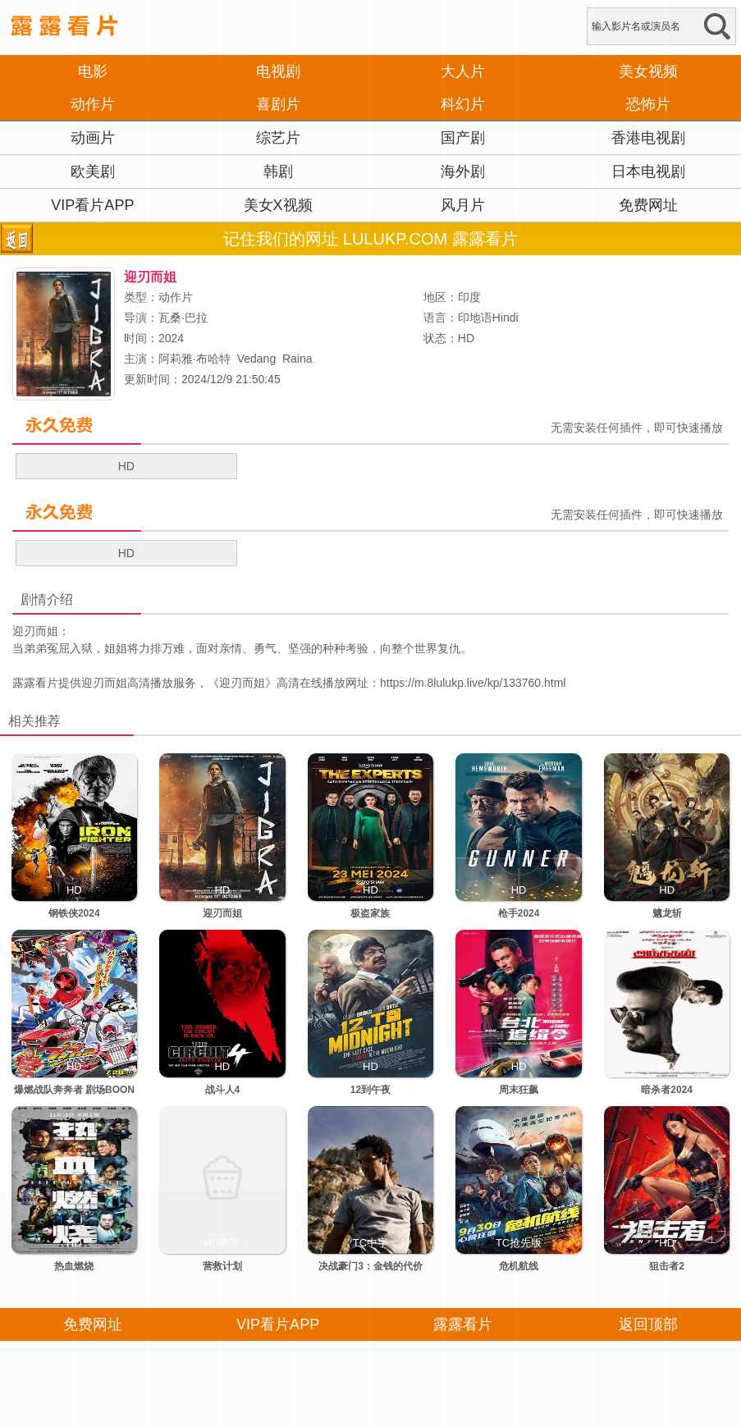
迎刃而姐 (242, 682)
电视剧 (278, 71)
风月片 (463, 205)
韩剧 (278, 171)
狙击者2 (666, 1266)
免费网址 (648, 205)
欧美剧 (93, 171)
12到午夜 (370, 1089)
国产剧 (463, 138)
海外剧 (463, 171)
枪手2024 (519, 913)
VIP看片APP (92, 205)
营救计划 (222, 1266)
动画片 (93, 138)
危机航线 (518, 1266)
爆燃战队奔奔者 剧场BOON (74, 1089)
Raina (297, 358)
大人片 (463, 71)
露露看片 (35, 682)
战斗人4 (222, 1089)
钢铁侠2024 (74, 913)
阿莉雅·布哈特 (194, 358)
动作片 (93, 104)
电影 (92, 71)
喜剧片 (278, 104)
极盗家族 (370, 913)
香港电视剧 (648, 138)
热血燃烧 (74, 1266)
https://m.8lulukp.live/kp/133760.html (472, 682)
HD (126, 466)
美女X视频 (278, 205)
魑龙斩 (667, 913)
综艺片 (278, 138)
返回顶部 (648, 1324)
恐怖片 (648, 104)
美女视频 (648, 71)
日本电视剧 (648, 171)
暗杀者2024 (667, 1089)
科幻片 (463, 104)
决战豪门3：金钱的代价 (370, 1266)
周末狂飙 (518, 1089)
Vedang (257, 358)
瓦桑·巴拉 (183, 317)
